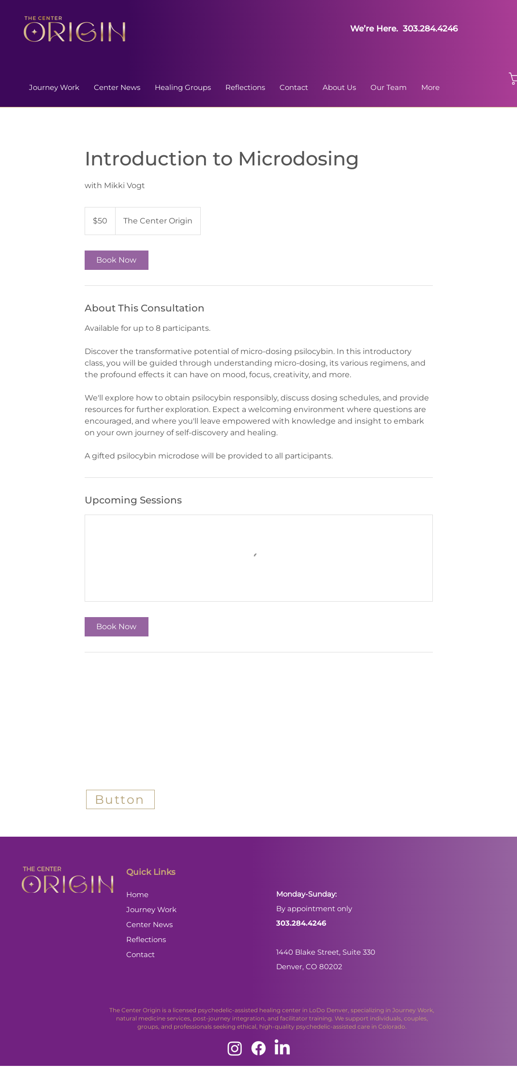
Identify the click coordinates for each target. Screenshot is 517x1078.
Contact (140, 954)
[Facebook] (258, 1048)
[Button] (120, 799)
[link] (116, 260)
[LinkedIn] (282, 1048)
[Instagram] (234, 1048)
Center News (149, 924)
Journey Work (151, 909)
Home (137, 894)
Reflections (146, 939)
